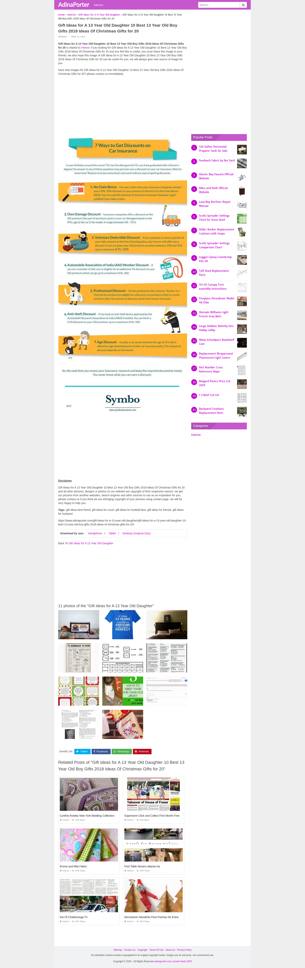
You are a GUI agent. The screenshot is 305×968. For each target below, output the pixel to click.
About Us (170, 950)
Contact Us (129, 950)
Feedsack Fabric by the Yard (217, 160)
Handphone (95, 533)
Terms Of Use (156, 950)
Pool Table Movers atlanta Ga (142, 866)
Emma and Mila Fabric (73, 866)
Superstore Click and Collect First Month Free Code (155, 815)
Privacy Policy (184, 950)
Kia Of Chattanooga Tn (74, 917)
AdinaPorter (73, 4)
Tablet (112, 533)
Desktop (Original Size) (137, 533)
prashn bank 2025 (182, 961)
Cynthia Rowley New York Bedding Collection (87, 815)
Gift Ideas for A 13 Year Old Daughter (90, 543)
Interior (98, 5)
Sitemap (117, 950)
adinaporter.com (162, 961)
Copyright (142, 950)
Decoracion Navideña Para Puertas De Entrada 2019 (156, 917)
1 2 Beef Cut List (209, 395)
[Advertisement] (122, 106)
